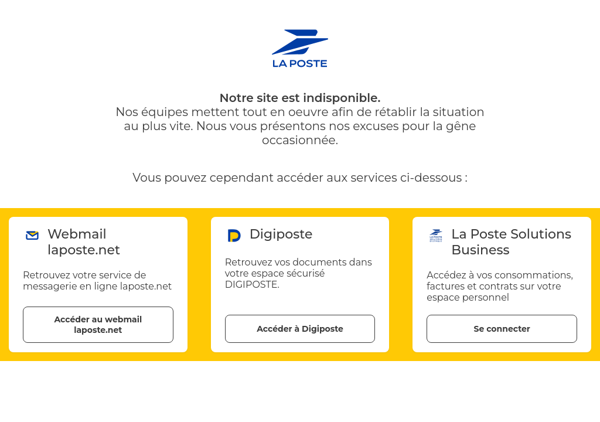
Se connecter (501, 329)
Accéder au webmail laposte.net (98, 324)
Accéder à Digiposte (300, 329)
